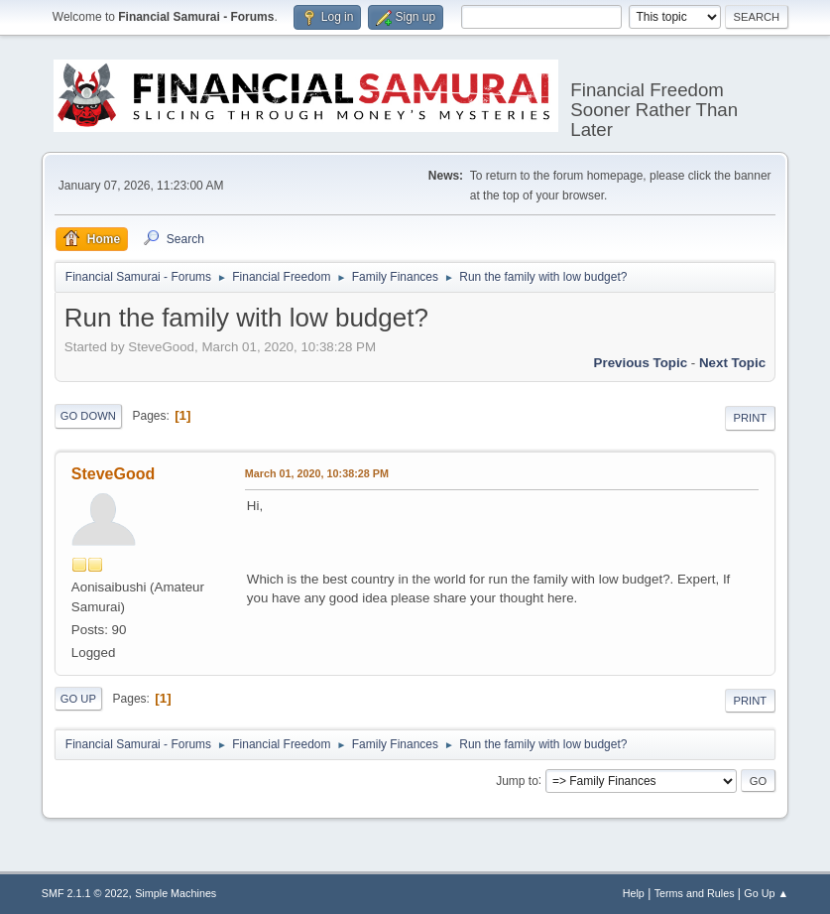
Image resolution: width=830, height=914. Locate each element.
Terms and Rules (694, 893)
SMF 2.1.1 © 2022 (85, 893)
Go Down (88, 416)
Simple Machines (175, 893)
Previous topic (641, 362)
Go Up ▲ (766, 893)
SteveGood (113, 473)
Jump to (517, 780)
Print (751, 418)
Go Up (78, 699)
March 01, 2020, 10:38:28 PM (317, 473)
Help (634, 893)
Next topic (732, 362)
